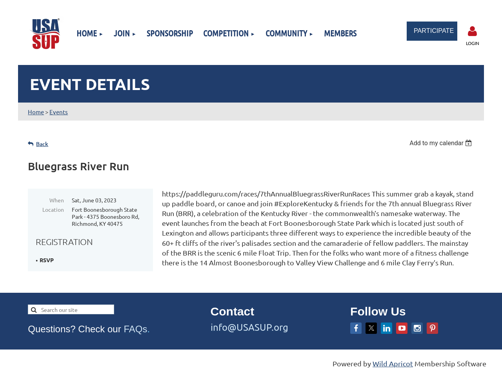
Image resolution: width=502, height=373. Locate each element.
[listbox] (441, 143)
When (56, 200)
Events (58, 111)
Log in (472, 31)
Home (36, 111)
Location (53, 209)
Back (42, 144)
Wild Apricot (393, 363)
